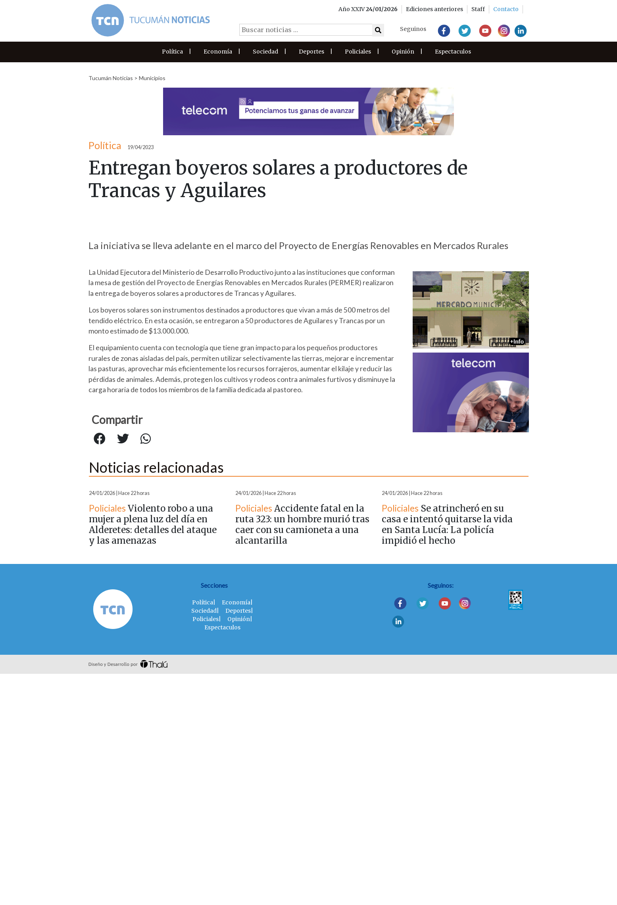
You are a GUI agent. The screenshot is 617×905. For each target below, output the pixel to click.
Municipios (152, 78)
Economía (218, 51)
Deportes (311, 51)
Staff (478, 9)
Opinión (403, 51)
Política (172, 51)
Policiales (358, 51)
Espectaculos (453, 51)
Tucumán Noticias (110, 78)
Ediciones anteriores (434, 9)
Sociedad (265, 51)
